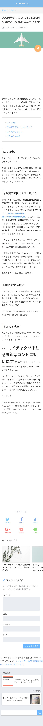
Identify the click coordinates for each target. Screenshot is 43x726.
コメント (7, 595)
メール (6, 625)
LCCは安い (12, 123)
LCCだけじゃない (14, 132)
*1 (35, 220)
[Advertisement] (21, 74)
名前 (5, 614)
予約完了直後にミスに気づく (19, 127)
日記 (15, 540)
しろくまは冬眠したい (22, 3)
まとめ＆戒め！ (14, 136)
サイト (6, 635)
